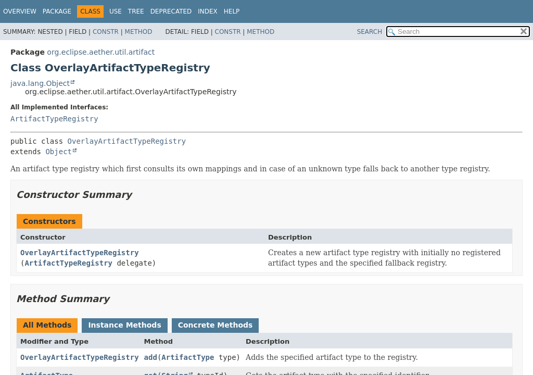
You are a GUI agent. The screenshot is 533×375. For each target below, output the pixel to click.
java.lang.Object (40, 83)
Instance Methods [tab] (124, 325)
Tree (136, 11)
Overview (19, 11)
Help (232, 11)
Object (58, 151)
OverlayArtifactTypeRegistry (127, 141)
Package (57, 11)
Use (115, 11)
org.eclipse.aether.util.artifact (101, 52)
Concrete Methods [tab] (215, 325)
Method (139, 31)
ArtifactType (187, 357)
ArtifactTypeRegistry (54, 119)
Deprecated (171, 11)
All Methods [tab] (47, 325)
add (150, 357)
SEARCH (370, 31)
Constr (106, 31)
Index (208, 11)
